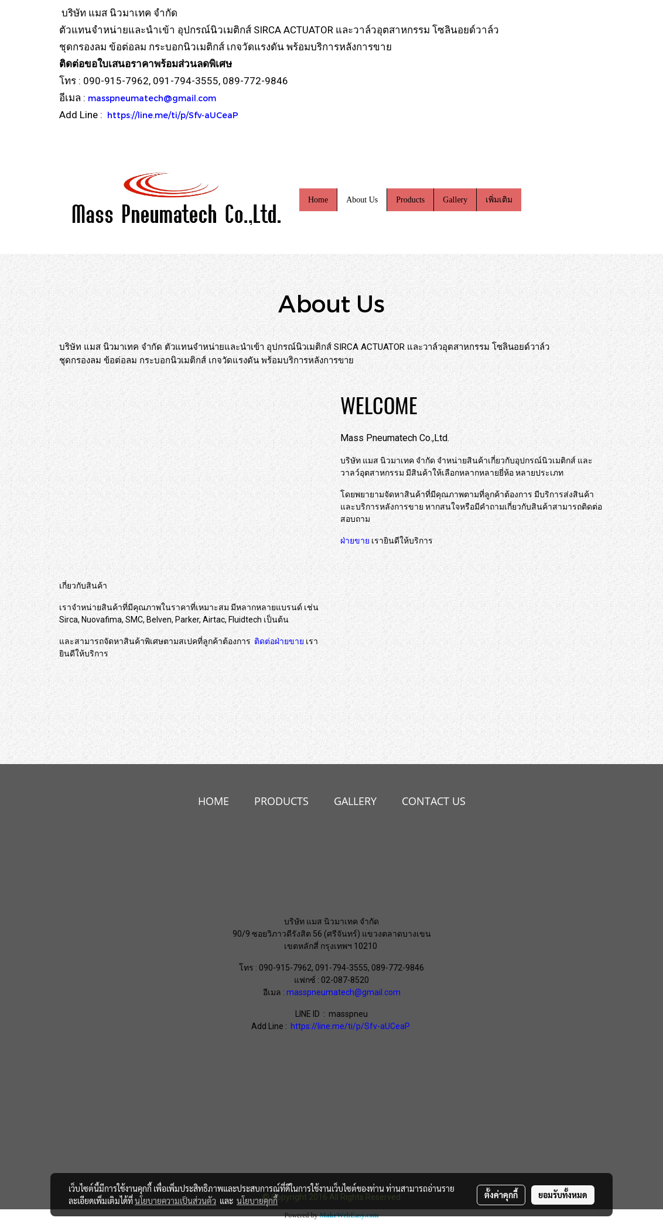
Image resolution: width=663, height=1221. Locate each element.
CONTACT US (434, 801)
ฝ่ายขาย (355, 540)
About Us (362, 199)
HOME (213, 801)
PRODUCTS (281, 801)
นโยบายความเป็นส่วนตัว (175, 1200)
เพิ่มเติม (499, 199)
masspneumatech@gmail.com (152, 98)
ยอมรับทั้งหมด (562, 1194)
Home (318, 199)
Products (410, 199)
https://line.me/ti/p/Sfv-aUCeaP (172, 115)
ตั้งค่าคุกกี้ (501, 1194)
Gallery (455, 199)
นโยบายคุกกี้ (257, 1200)
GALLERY (355, 801)
